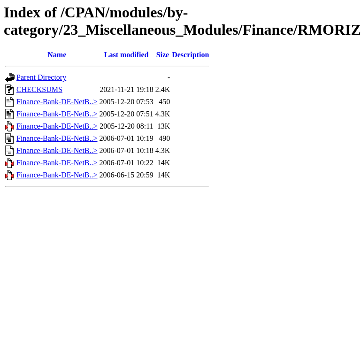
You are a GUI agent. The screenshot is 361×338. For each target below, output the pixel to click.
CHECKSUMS (39, 89)
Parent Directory (41, 77)
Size (162, 55)
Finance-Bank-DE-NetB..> (57, 102)
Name (56, 55)
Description (190, 55)
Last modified (126, 55)
